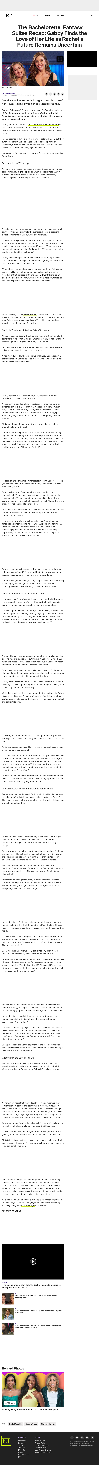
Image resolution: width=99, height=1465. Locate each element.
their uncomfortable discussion (43, 124)
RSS (19, 1457)
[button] (33, 1261)
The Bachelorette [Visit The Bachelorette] (48, 1424)
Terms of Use (40, 1441)
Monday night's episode (21, 171)
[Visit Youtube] (87, 1438)
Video (47, 15)
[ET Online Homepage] (9, 15)
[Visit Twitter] (77, 1438)
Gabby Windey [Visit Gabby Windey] (31, 1424)
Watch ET (60, 15)
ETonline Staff (23, 1455)
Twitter (20, 1445)
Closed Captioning (42, 1445)
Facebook (22, 1441)
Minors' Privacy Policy (43, 1452)
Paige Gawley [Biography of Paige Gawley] (9, 93)
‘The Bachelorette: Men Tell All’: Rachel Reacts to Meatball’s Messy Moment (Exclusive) (31, 1286)
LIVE (36, 15)
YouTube (21, 1448)
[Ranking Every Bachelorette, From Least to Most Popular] (33, 1389)
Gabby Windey (40, 113)
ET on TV (21, 1450)
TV (50, 23)
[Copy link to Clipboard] (62, 94)
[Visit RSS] (92, 1438)
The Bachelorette (21, 1199)
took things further (14, 480)
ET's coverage (28, 1205)
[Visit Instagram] (82, 1438)
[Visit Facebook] (72, 1438)
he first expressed (21, 341)
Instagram (22, 1443)
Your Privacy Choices (43, 1450)
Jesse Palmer (30, 314)
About (20, 1452)
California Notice (41, 1448)
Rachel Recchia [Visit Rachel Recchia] (15, 1424)
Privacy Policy (40, 1443)
